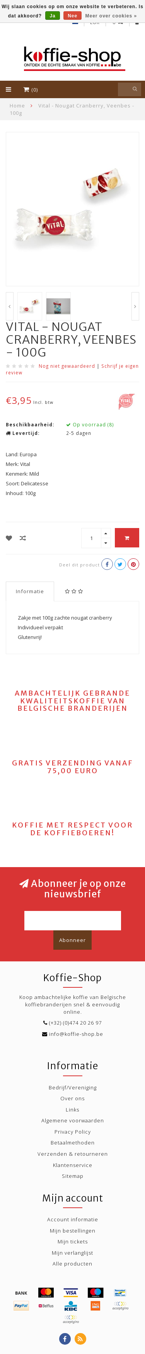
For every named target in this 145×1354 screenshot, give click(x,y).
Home (17, 105)
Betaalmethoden (73, 1142)
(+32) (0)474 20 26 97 (75, 1022)
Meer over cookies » (111, 16)
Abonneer (72, 940)
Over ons (72, 1098)
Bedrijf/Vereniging (73, 1087)
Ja (52, 16)
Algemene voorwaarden (72, 1120)
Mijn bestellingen (73, 1230)
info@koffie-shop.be (76, 1033)
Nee (72, 16)
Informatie (30, 591)
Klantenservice (72, 1165)
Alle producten (72, 1263)
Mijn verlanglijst (72, 1252)
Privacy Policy (73, 1131)
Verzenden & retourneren (73, 1153)
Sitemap (73, 1175)
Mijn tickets (73, 1241)
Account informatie (72, 1219)
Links (72, 1109)
